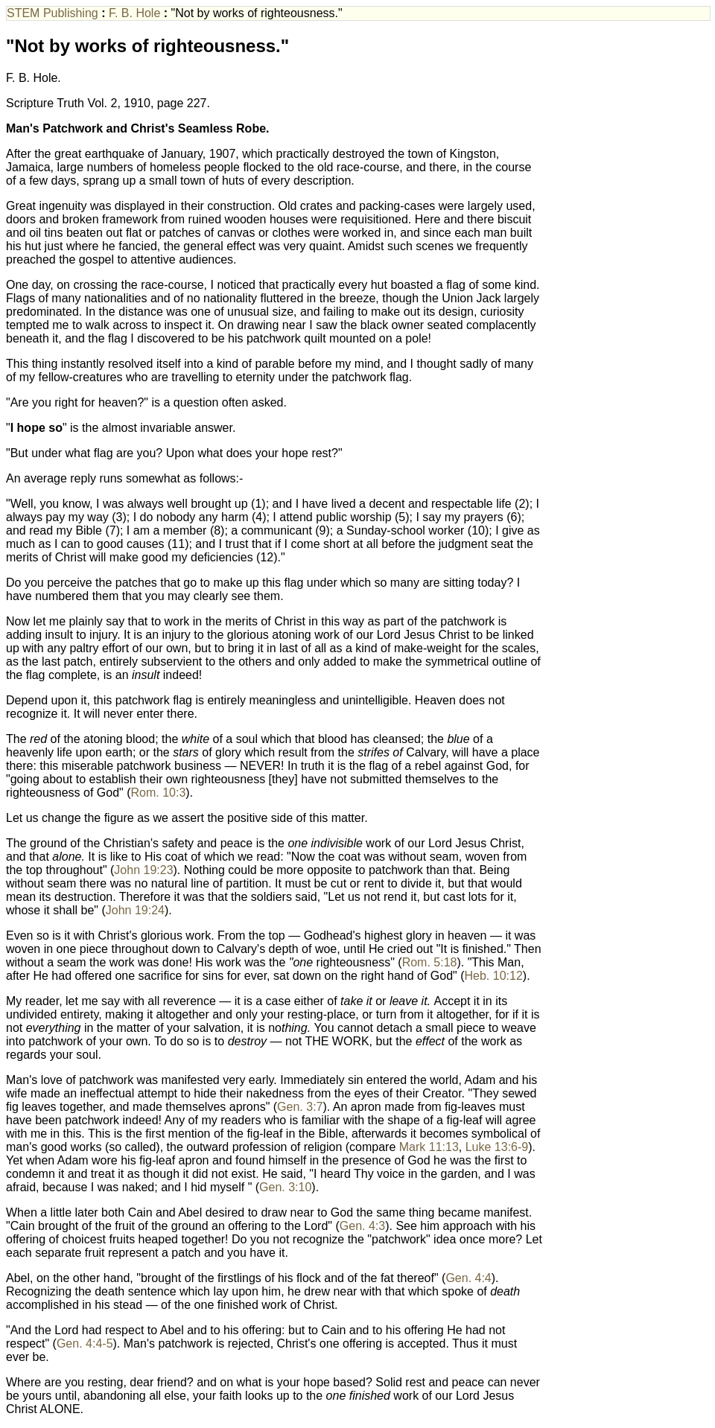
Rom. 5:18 (429, 962)
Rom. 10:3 (158, 792)
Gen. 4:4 (468, 1278)
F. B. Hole (136, 13)
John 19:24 (135, 910)
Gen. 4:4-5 (85, 1343)
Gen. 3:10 (285, 1187)
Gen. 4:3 (362, 1226)
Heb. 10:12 (494, 975)
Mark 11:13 (429, 1147)
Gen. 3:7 (299, 1106)
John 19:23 (143, 870)
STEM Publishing (54, 13)
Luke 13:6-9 (497, 1147)
